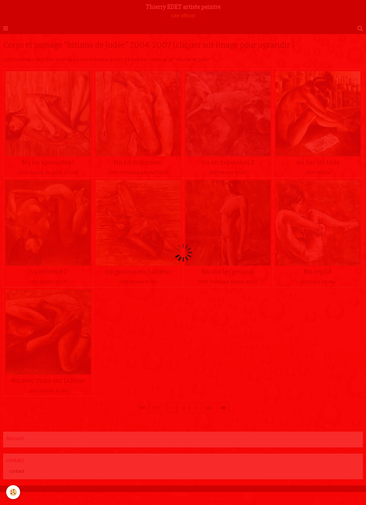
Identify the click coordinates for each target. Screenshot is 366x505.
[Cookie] (13, 492)
